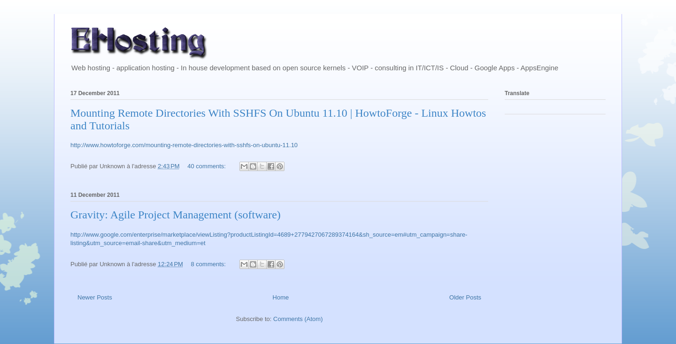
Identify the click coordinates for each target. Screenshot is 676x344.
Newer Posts (94, 297)
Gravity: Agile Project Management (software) (175, 215)
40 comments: (207, 166)
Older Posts (465, 297)
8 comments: (209, 264)
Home (281, 297)
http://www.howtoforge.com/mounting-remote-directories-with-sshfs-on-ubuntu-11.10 (184, 145)
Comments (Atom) (298, 318)
